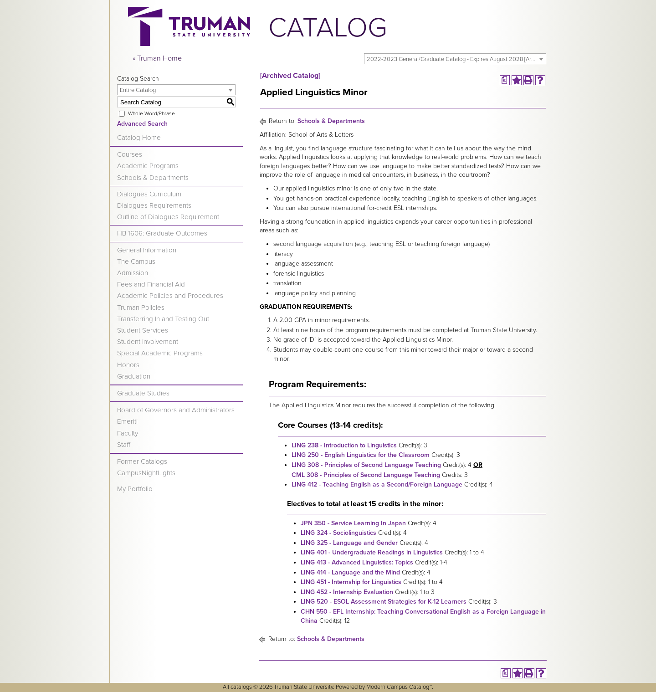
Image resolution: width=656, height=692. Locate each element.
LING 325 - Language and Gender (349, 543)
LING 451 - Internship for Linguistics (351, 582)
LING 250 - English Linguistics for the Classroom (361, 455)
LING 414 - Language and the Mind (350, 572)
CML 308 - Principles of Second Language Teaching (366, 475)
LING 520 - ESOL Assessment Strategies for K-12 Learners (383, 601)
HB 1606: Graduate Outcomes (162, 233)
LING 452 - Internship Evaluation (347, 592)
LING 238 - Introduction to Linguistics (344, 445)
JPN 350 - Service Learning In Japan (353, 523)
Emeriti (127, 421)
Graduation (133, 376)
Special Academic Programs (160, 353)
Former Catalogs (142, 461)
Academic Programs (148, 166)
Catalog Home (139, 137)
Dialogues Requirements (154, 205)
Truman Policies (140, 307)
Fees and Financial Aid (151, 284)
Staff (123, 445)
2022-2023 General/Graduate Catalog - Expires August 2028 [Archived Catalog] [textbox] (456, 59)
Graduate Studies (143, 393)
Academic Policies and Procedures (170, 296)
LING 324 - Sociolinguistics (338, 533)
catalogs (241, 687)
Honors (128, 365)
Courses (129, 154)
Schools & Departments (153, 178)
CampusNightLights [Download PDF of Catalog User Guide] (146, 473)
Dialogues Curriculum (149, 194)
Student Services (142, 330)
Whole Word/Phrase (151, 113)
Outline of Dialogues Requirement (168, 217)
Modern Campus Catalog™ (399, 687)
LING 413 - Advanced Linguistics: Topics (357, 562)
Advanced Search (142, 124)
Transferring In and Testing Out (163, 319)
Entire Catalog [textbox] (138, 90)
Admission (132, 273)
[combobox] (455, 58)
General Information (146, 250)
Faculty (127, 433)
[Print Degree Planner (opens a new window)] (505, 80)
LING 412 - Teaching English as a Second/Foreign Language (377, 484)
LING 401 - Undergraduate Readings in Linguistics (372, 552)
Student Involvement (147, 342)
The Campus (136, 261)
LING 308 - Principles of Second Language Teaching (366, 465)
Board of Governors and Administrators (176, 410)
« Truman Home (157, 58)
